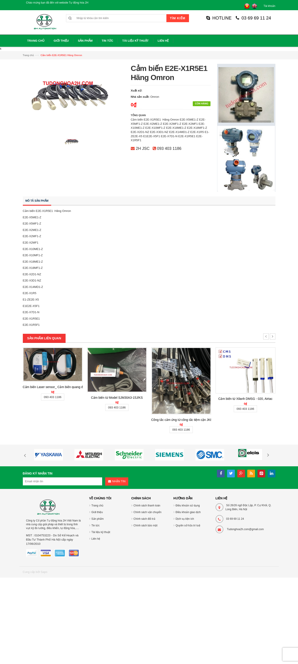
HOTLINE (219, 18)
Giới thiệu (97, 512)
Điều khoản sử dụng (188, 505)
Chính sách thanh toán (147, 505)
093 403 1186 (169, 148)
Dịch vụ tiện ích (185, 518)
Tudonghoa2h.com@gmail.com (245, 529)
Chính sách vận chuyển (148, 512)
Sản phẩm (98, 518)
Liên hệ (96, 538)
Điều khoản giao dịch (188, 512)
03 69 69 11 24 (253, 18)
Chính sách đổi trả (144, 518)
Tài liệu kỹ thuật (101, 532)
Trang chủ (28, 55)
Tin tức (96, 525)
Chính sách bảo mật (146, 525)
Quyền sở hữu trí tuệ (188, 525)
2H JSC (143, 148)
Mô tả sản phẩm (37, 200)
